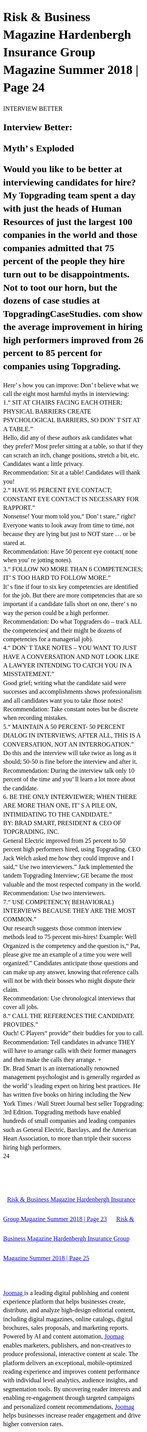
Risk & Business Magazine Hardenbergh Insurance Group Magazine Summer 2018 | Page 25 (68, 1238)
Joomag (13, 1293)
